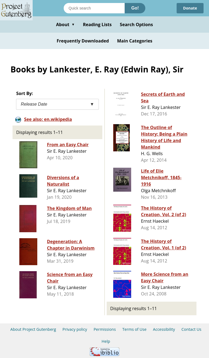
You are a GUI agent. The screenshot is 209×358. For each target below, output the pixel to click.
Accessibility (164, 329)
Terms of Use (134, 329)
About (65, 24)
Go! (135, 8)
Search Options (136, 24)
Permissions (105, 329)
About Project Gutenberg (33, 329)
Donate (190, 8)
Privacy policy (75, 329)
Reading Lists (97, 24)
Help (106, 341)
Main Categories (134, 41)
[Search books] (94, 8)
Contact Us (191, 329)
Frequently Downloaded (83, 41)
